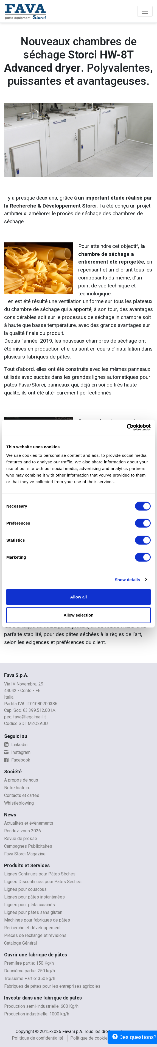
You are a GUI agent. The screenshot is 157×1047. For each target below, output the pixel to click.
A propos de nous (21, 780)
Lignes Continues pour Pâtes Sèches (39, 874)
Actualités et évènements (28, 823)
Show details (127, 579)
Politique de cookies (90, 1038)
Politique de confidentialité (37, 1038)
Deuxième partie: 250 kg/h (29, 970)
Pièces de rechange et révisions (35, 935)
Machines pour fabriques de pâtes (37, 920)
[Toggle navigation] (145, 11)
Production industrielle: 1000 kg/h (36, 1014)
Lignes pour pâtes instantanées (34, 897)
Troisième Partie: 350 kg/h (29, 978)
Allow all (78, 597)
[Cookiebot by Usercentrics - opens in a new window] (127, 427)
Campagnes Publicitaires (28, 846)
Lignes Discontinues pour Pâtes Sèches (43, 881)
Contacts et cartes (21, 795)
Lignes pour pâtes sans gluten (33, 912)
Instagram (17, 752)
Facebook (17, 760)
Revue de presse (20, 838)
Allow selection (78, 614)
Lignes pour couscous (25, 889)
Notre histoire (17, 787)
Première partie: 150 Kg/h (29, 963)
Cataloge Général (20, 943)
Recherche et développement (32, 927)
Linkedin (15, 744)
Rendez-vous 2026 (22, 830)
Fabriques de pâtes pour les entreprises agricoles (52, 986)
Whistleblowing (19, 803)
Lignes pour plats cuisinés (29, 904)
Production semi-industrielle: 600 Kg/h (41, 1006)
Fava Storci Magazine (25, 853)
